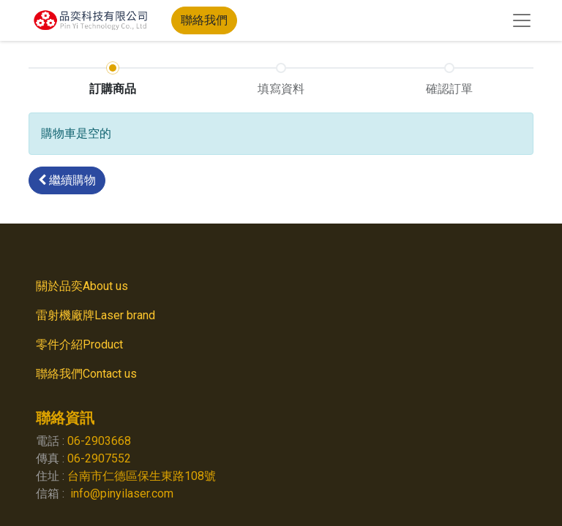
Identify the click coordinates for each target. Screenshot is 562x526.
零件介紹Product (82, 344)
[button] (67, 180)
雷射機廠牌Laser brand (98, 315)
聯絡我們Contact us (86, 374)
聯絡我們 (204, 20)
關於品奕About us (82, 286)
